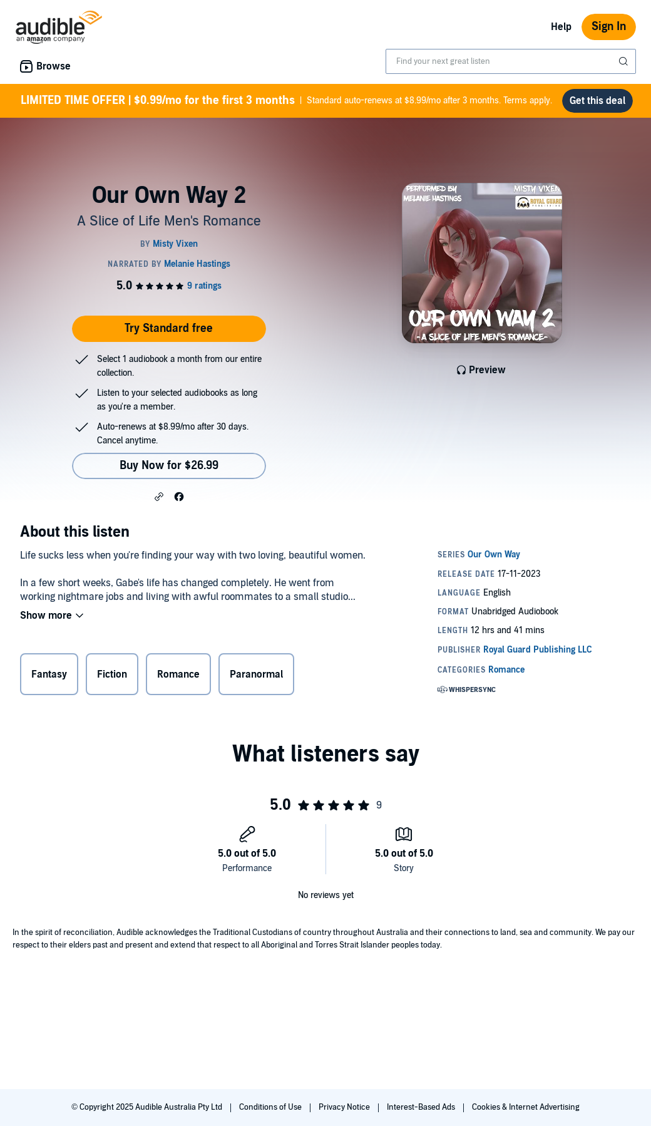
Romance (178, 674)
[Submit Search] (624, 61)
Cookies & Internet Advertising (526, 1107)
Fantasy (49, 674)
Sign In (609, 26)
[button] (159, 496)
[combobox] (511, 61)
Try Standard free (169, 328)
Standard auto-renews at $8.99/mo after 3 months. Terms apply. (286, 101)
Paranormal (256, 674)
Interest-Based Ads (422, 1107)
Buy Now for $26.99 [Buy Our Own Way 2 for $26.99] (169, 465)
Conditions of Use (271, 1107)
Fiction (112, 674)
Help (561, 27)
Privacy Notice (345, 1107)
